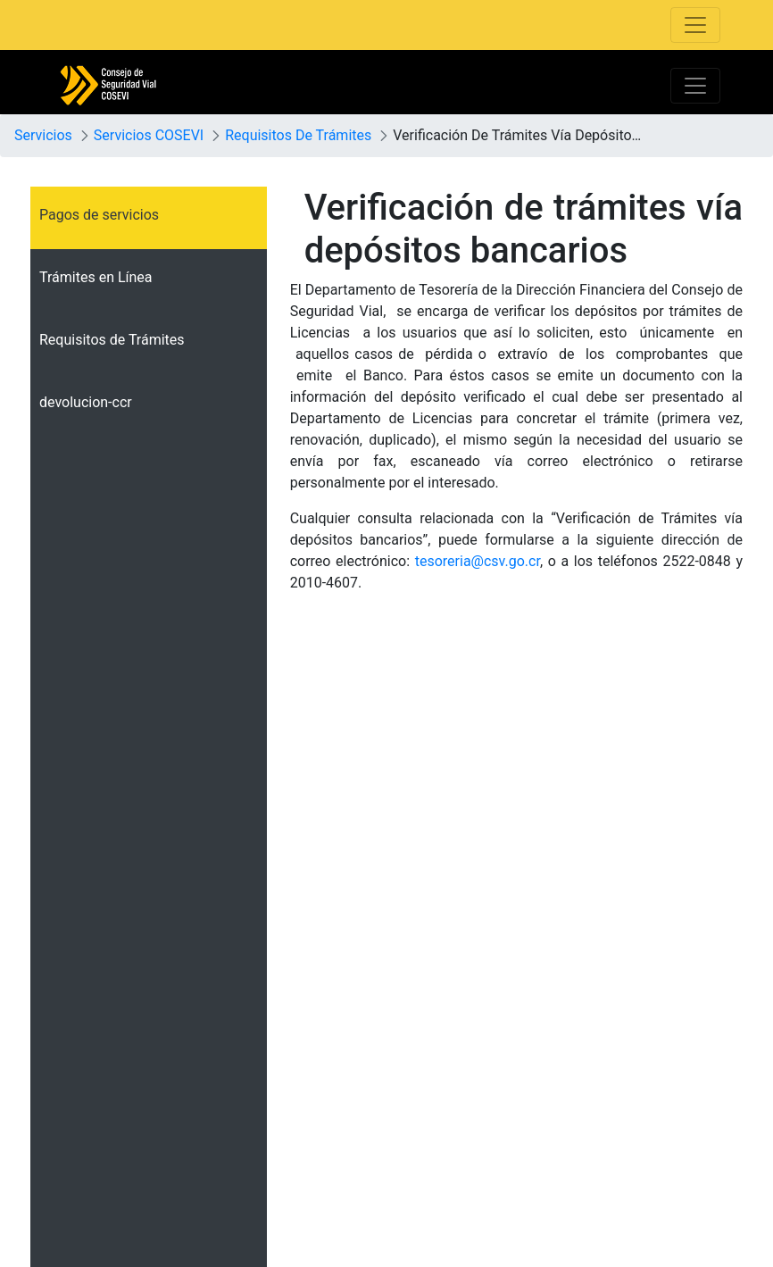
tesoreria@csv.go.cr (477, 561)
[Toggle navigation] (695, 25)
